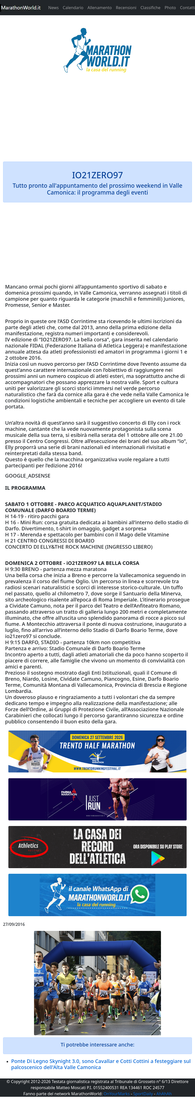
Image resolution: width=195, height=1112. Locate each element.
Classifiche (150, 7)
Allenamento (99, 7)
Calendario (73, 7)
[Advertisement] (97, 120)
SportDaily (143, 1094)
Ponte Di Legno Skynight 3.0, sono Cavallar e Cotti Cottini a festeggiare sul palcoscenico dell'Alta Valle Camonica (101, 1064)
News (53, 7)
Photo (170, 7)
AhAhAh (164, 1094)
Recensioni (126, 7)
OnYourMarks (117, 1094)
